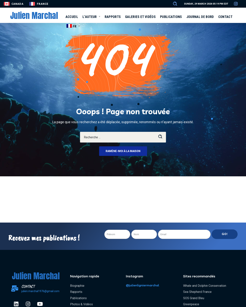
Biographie (77, 286)
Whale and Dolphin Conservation (204, 286)
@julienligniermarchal (142, 285)
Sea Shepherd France (197, 292)
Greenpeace (191, 304)
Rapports (76, 292)
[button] (173, 4)
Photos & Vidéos (81, 304)
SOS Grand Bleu (193, 298)
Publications (78, 298)
